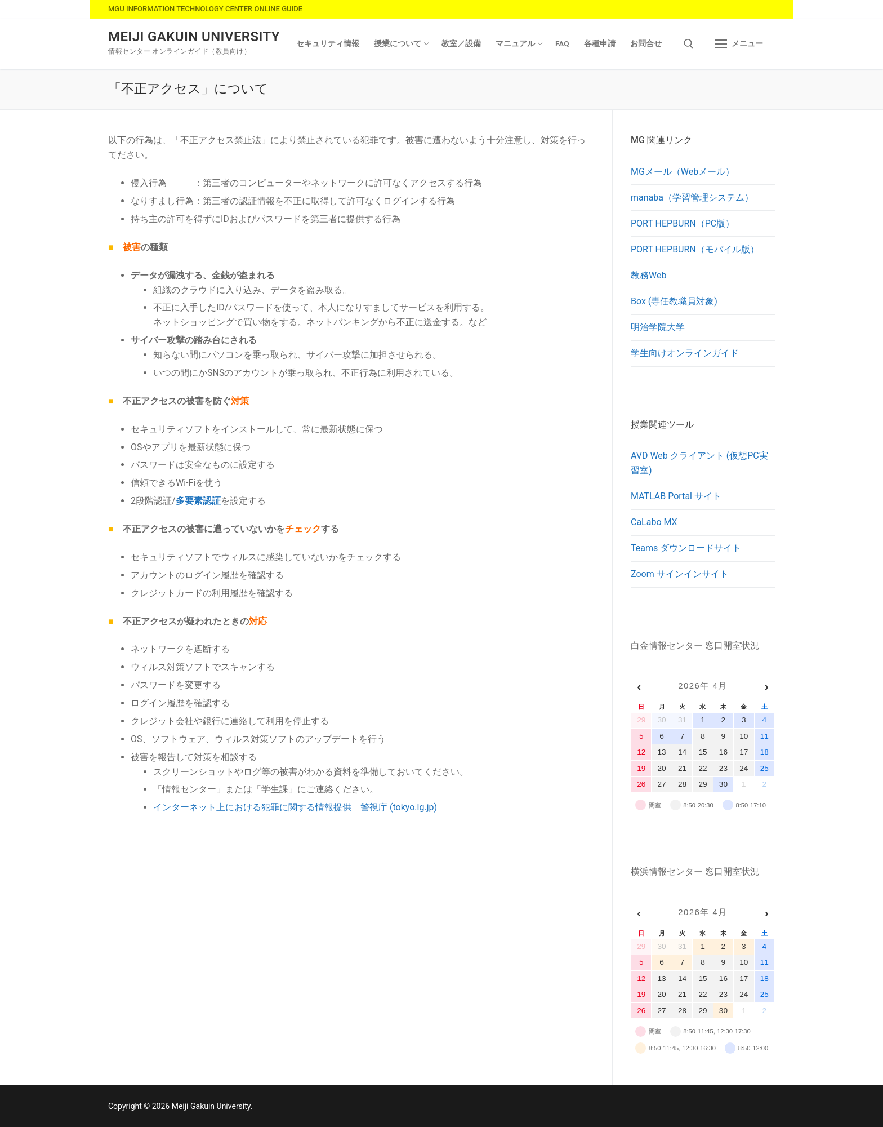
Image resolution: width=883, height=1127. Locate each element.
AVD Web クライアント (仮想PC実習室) (699, 463)
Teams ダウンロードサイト (686, 548)
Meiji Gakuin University (194, 37)
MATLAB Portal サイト (676, 496)
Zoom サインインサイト (680, 574)
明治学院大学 (658, 327)
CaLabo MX (654, 522)
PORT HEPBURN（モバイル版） (695, 249)
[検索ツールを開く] (689, 44)
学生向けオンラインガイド (685, 353)
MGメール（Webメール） (682, 171)
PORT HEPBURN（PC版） (682, 223)
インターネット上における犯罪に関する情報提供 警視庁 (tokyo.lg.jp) (295, 807)
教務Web (648, 275)
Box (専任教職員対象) (674, 301)
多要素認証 (198, 500)
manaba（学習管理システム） (692, 197)
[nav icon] (739, 44)
